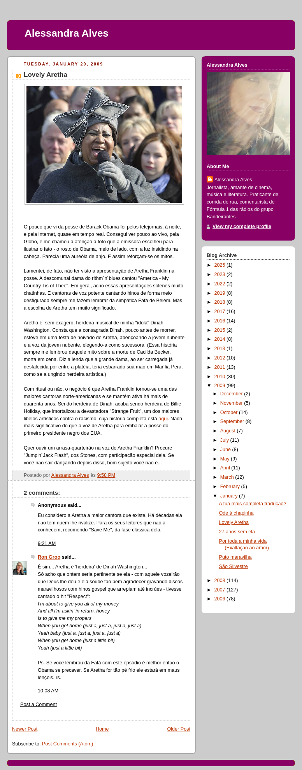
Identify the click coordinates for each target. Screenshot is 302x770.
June (226, 449)
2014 (220, 339)
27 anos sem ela (237, 532)
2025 (220, 265)
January (229, 496)
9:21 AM (47, 543)
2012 (220, 358)
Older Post (178, 729)
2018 (220, 302)
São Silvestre (233, 566)
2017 (220, 311)
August (228, 431)
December (232, 394)
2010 (220, 376)
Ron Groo (49, 557)
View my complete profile (241, 226)
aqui (163, 418)
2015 (220, 330)
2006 (220, 599)
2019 (220, 293)
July (225, 440)
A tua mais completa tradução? (252, 503)
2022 (220, 284)
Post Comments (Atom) (67, 744)
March (227, 477)
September (233, 421)
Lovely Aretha (234, 522)
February (230, 486)
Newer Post (24, 729)
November (232, 403)
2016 (220, 321)
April (226, 468)
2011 (220, 367)
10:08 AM (48, 691)
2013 (220, 348)
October (229, 412)
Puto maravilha (235, 557)
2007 (220, 590)
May (225, 459)
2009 (220, 385)
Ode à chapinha (236, 513)
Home (102, 729)
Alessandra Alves (67, 33)
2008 (220, 580)
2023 (220, 274)
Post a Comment (38, 704)
